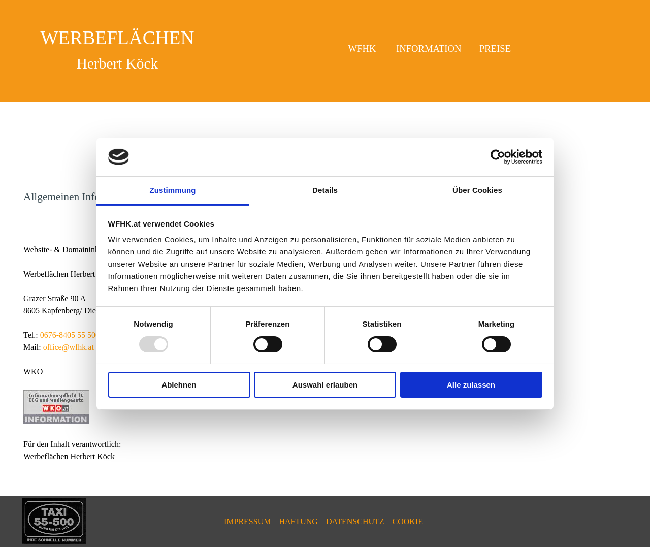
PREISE (495, 48)
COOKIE (408, 521)
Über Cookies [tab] (477, 190)
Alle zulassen (471, 384)
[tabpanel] (117, 49)
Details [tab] (325, 190)
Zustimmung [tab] (173, 190)
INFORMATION (429, 48)
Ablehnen (178, 384)
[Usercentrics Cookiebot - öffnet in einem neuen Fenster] (497, 157)
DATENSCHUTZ (355, 521)
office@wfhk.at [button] (68, 347)
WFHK (362, 48)
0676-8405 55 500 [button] (70, 335)
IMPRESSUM (247, 521)
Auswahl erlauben (325, 384)
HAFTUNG (298, 521)
